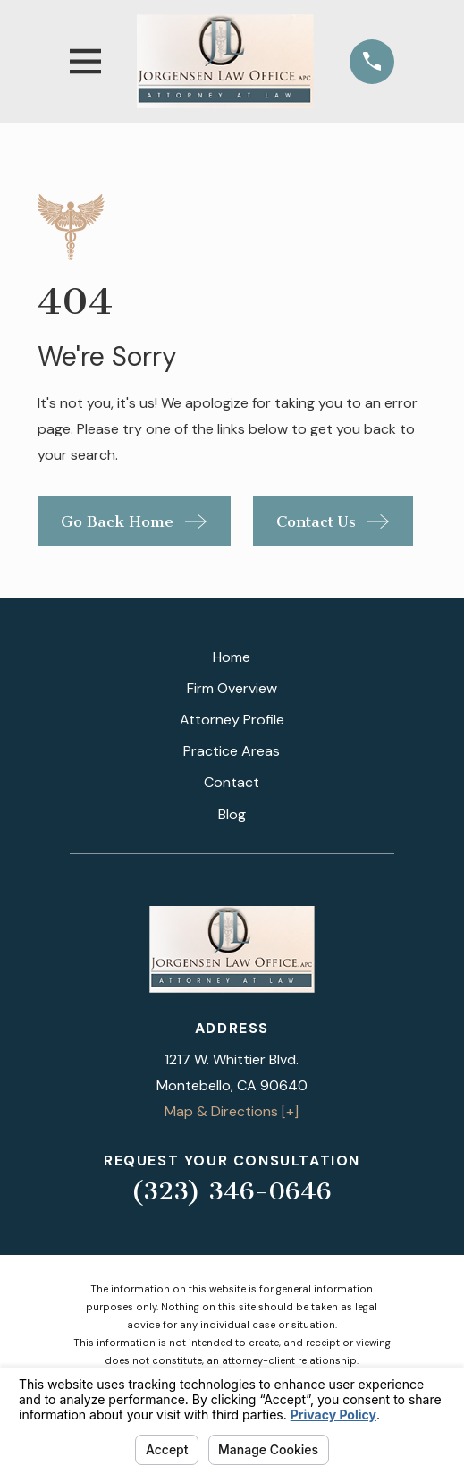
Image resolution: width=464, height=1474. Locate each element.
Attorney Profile (232, 719)
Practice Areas (231, 750)
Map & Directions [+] (232, 1111)
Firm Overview (232, 688)
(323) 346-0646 (231, 1191)
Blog (232, 814)
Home (231, 657)
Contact (231, 782)
